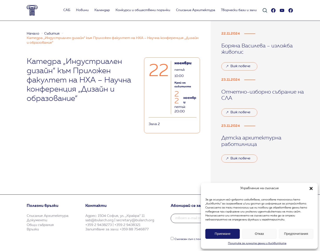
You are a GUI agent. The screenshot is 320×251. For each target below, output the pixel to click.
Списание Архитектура (195, 10)
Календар (102, 10)
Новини (82, 10)
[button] (311, 188)
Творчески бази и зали (239, 10)
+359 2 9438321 (127, 225)
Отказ (259, 233)
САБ (66, 10)
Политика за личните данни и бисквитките (257, 243)
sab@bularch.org (99, 220)
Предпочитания (296, 233)
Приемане (222, 233)
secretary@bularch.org (135, 220)
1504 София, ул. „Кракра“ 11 (121, 216)
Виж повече (240, 66)
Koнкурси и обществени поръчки (143, 10)
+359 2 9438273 (98, 225)
